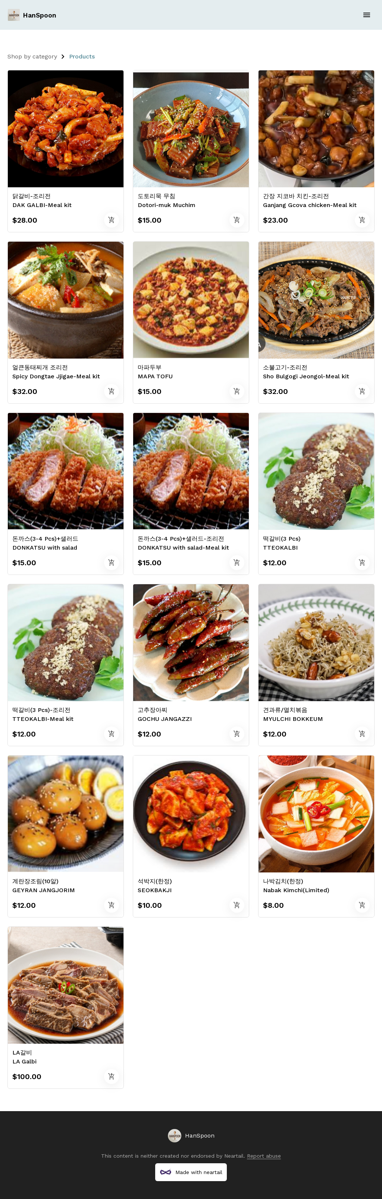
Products (82, 56)
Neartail (234, 1156)
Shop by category (32, 56)
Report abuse (264, 1156)
